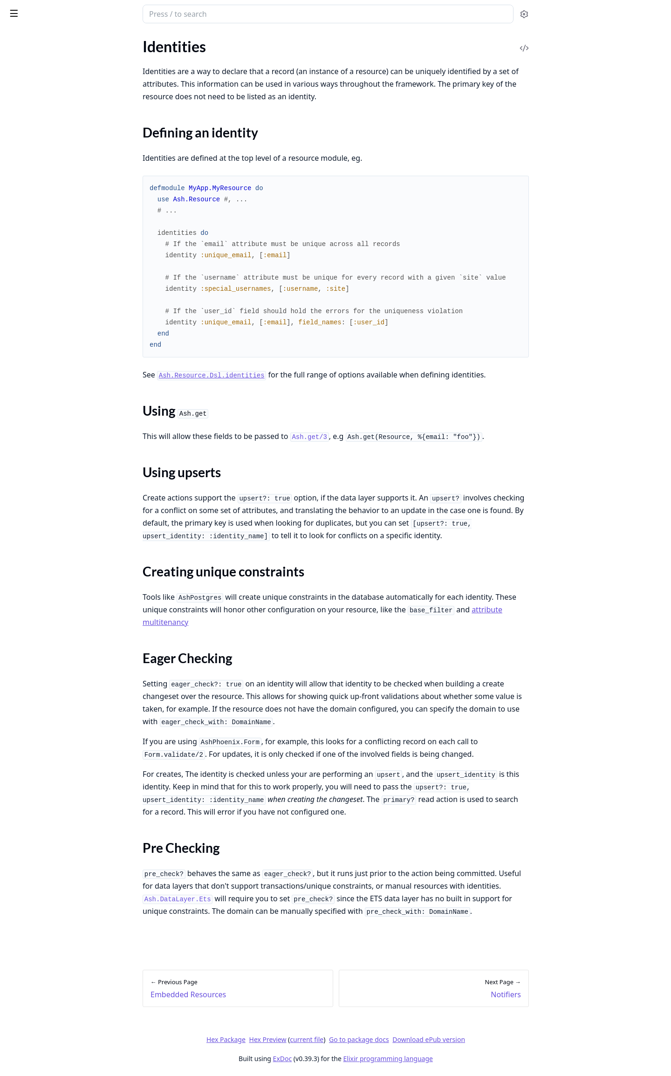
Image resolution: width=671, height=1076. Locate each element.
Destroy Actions (33, 690)
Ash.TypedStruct (33, 335)
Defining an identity (48, 535)
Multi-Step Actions (37, 818)
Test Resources (30, 963)
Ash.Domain (26, 260)
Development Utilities (42, 190)
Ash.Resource (28, 247)
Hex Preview (337, 1039)
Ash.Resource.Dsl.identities (281, 375)
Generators (25, 152)
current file (376, 1039)
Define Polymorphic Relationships (61, 950)
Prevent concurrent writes (48, 1001)
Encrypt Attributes (37, 988)
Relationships (28, 418)
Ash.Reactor (26, 323)
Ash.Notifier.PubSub (39, 272)
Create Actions (31, 665)
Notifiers (21, 607)
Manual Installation (38, 805)
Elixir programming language (457, 1058)
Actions (19, 640)
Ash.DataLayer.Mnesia (43, 310)
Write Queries (29, 938)
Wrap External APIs (38, 1013)
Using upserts (38, 557)
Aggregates (25, 443)
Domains (21, 393)
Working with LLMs (38, 140)
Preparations (27, 481)
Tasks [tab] (106, 40)
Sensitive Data (30, 760)
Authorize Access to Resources (56, 976)
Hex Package (295, 1039)
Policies (19, 773)
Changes (20, 468)
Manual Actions (32, 715)
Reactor (19, 830)
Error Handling (30, 165)
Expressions (26, 360)
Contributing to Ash (39, 69)
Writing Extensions (37, 906)
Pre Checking (37, 591)
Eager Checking (41, 580)
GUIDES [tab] (19, 40)
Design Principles (34, 57)
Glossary (21, 348)
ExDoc (352, 1058)
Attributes (23, 405)
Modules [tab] (60, 40)
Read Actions (28, 652)
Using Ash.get (38, 546)
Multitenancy (28, 893)
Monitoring (25, 843)
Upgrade (20, 215)
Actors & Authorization (44, 748)
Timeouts (22, 881)
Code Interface (30, 493)
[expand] (130, 59)
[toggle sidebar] (127, 13)
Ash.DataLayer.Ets (36, 298)
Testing (18, 177)
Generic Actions (32, 703)
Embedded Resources (41, 506)
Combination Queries (41, 868)
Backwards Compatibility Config (58, 203)
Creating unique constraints (61, 568)
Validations (25, 456)
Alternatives (26, 82)
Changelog (24, 94)
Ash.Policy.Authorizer (41, 285)
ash (40, 10)
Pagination (24, 855)
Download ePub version (498, 1039)
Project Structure (34, 127)
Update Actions (32, 677)
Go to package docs (429, 1039)
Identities (22, 518)
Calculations (27, 430)
